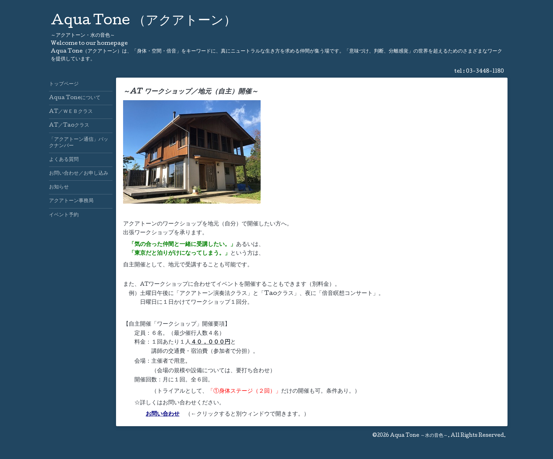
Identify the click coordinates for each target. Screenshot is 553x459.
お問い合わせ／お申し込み (78, 173)
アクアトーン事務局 (71, 201)
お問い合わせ (163, 414)
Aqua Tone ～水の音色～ (419, 435)
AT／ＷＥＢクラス (71, 112)
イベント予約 (64, 215)
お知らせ (59, 187)
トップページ (64, 84)
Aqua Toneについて (75, 98)
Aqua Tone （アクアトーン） (143, 21)
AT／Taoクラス (69, 125)
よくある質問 (64, 160)
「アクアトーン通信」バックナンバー (78, 143)
